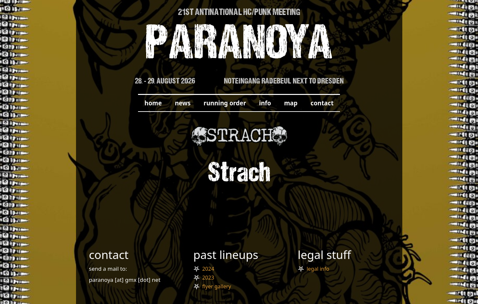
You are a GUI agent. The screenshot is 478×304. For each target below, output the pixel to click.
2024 (208, 268)
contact (322, 103)
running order (225, 103)
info (265, 103)
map (291, 103)
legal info (318, 268)
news (183, 103)
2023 (208, 277)
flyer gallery (216, 286)
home (153, 103)
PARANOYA (239, 46)
